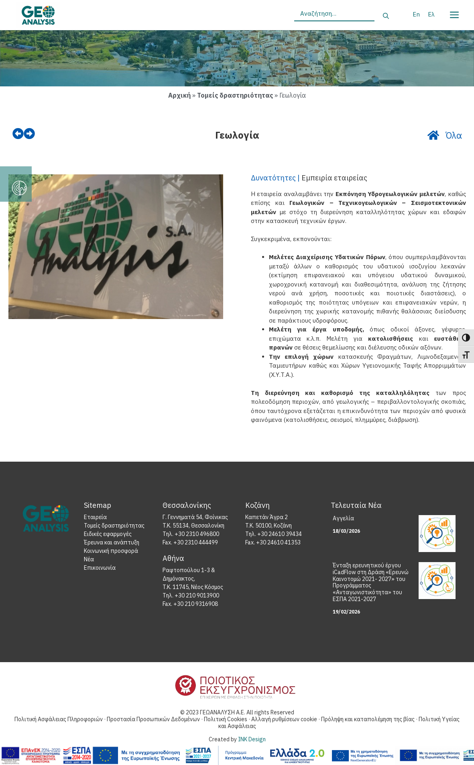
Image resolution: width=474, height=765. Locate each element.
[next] (31, 134)
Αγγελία (343, 520)
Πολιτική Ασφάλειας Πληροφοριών (58, 720)
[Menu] (454, 13)
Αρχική (179, 95)
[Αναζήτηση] (385, 16)
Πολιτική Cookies (226, 720)
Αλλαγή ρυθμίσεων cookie (284, 720)
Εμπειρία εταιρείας (334, 179)
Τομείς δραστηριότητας (235, 95)
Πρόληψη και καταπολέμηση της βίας (368, 720)
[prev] (18, 134)
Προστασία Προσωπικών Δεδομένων (154, 720)
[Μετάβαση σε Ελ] (431, 14)
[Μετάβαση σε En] (416, 14)
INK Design (252, 741)
